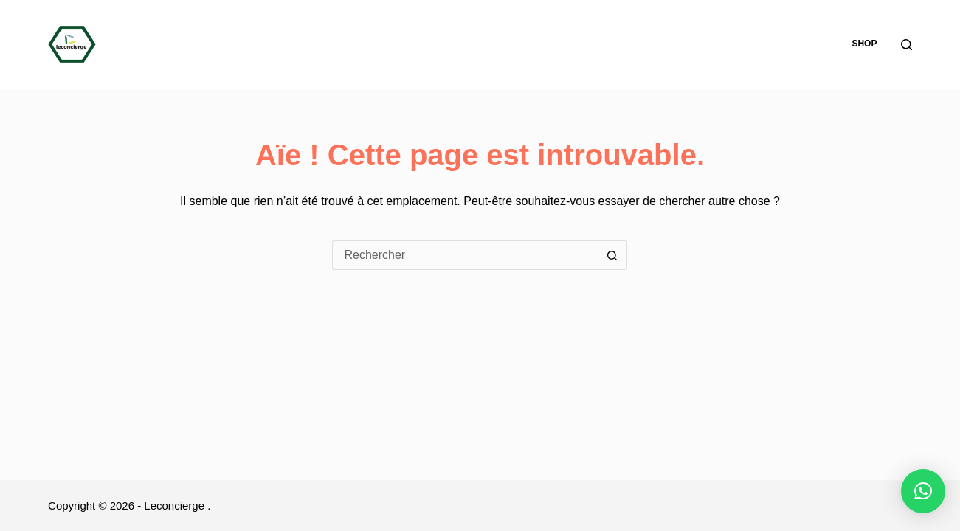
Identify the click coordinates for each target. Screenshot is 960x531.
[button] (923, 491)
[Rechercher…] (465, 255)
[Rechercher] (906, 44)
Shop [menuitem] (864, 43)
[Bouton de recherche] (612, 255)
